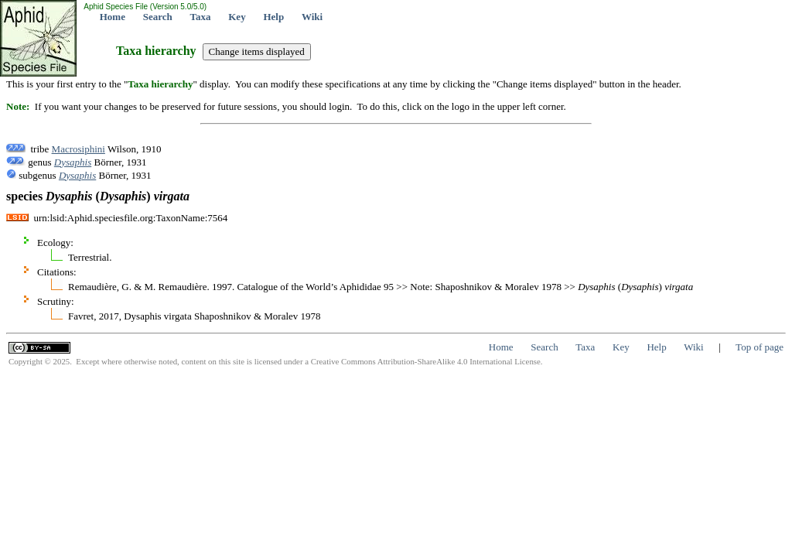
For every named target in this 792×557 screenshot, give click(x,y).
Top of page (759, 347)
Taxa (200, 16)
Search (157, 16)
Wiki (312, 16)
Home (112, 16)
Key (236, 16)
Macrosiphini (78, 149)
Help (273, 16)
